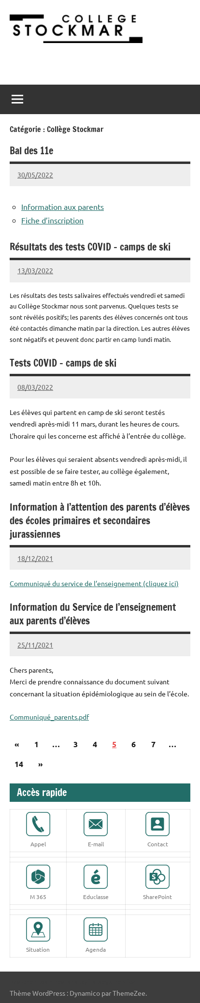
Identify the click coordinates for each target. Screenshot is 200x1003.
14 (18, 764)
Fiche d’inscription (52, 220)
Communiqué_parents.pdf (49, 716)
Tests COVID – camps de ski (63, 363)
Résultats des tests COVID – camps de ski (90, 247)
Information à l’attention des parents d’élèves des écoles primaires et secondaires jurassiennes (100, 520)
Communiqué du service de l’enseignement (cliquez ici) (94, 583)
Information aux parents (62, 206)
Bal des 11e (31, 151)
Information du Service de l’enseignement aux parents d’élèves (93, 614)
